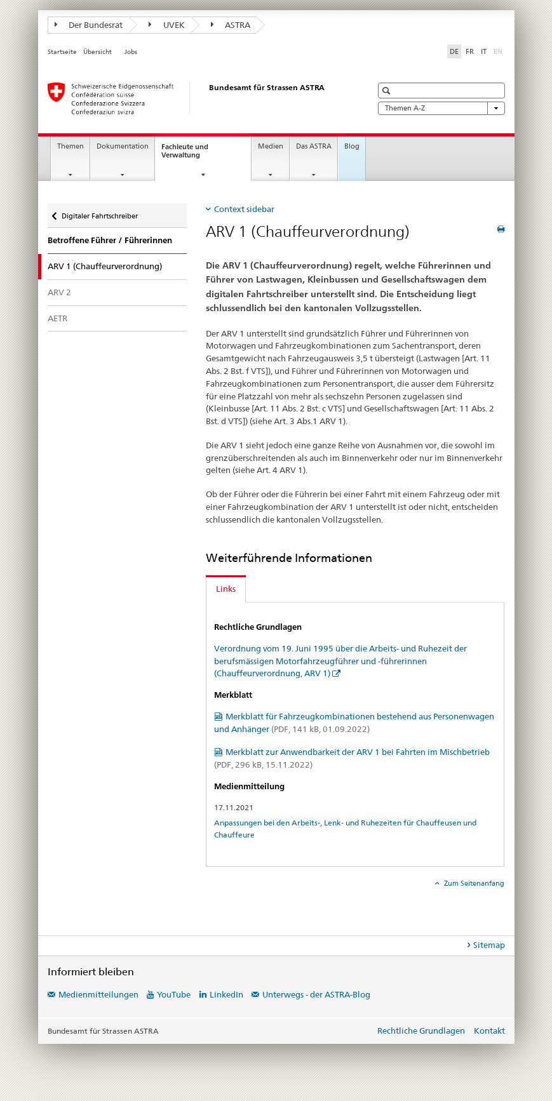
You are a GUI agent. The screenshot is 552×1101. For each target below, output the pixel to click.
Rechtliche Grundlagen (421, 1030)
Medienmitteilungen (98, 994)
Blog (352, 146)
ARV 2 (59, 292)
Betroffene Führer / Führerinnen (110, 240)
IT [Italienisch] (484, 51)
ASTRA (231, 24)
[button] (388, 90)
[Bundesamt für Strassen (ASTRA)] (197, 98)
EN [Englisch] (499, 51)
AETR (57, 318)
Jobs (131, 51)
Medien (270, 146)
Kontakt (489, 1030)
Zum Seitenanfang (473, 883)
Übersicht (97, 51)
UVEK (167, 24)
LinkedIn (226, 994)
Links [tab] (226, 589)
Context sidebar (244, 209)
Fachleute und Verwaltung (192, 154)
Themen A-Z (441, 108)
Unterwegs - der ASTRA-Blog (316, 994)
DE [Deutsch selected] (454, 51)
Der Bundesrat (89, 24)
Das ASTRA (314, 146)
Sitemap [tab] (489, 945)
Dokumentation (123, 146)
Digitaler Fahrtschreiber (99, 213)
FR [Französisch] (470, 51)
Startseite (62, 51)
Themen (70, 146)
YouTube (174, 994)
